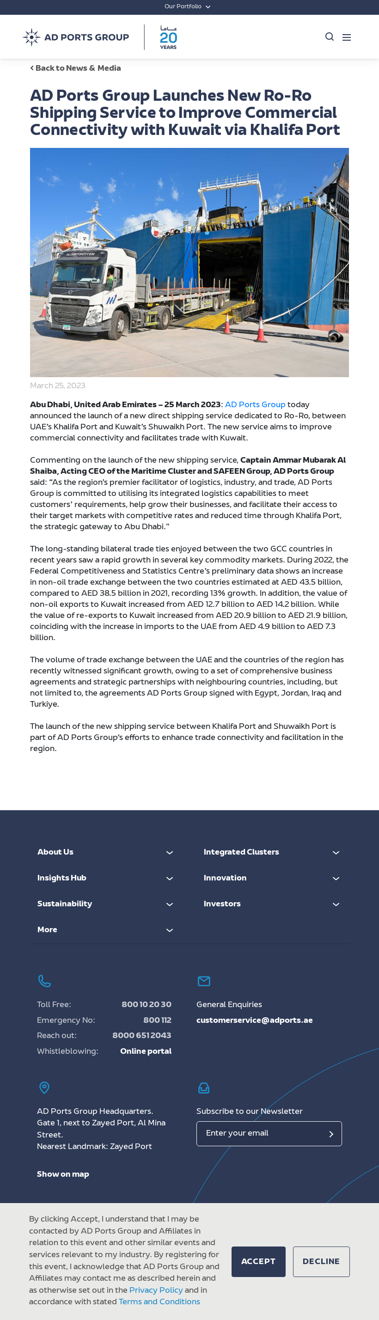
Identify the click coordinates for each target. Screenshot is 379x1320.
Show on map (63, 1174)
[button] (259, 1262)
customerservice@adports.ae (254, 1021)
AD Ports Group (255, 405)
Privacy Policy (156, 1290)
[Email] (269, 1133)
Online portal (145, 1051)
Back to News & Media (75, 68)
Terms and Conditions (159, 1302)
